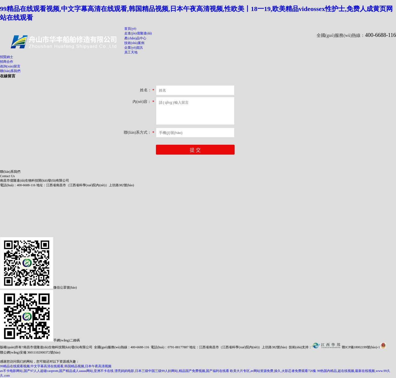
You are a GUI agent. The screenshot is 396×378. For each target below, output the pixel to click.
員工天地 (131, 52)
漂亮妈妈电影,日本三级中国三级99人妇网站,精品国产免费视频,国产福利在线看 (171, 371)
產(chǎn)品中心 (135, 38)
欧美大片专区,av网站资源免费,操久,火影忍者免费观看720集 (273, 371)
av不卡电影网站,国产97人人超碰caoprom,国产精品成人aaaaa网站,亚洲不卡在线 (57, 371)
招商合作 (6, 62)
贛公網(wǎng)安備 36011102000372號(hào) (30, 352)
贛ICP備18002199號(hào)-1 (361, 347)
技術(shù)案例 (134, 43)
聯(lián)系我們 (10, 71)
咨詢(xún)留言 (10, 66)
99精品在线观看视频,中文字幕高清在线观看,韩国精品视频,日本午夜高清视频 (55, 366)
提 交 (195, 150)
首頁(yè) (130, 29)
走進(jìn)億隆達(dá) (138, 33)
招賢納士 (6, 57)
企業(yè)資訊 (133, 48)
